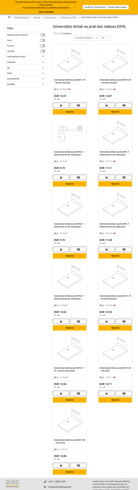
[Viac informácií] (46, 12)
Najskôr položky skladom (17, 35)
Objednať (70, 112)
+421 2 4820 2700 (57, 481)
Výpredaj (11, 51)
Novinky (10, 46)
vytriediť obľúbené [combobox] (83, 38)
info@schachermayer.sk (59, 487)
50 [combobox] (103, 38)
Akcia (9, 40)
